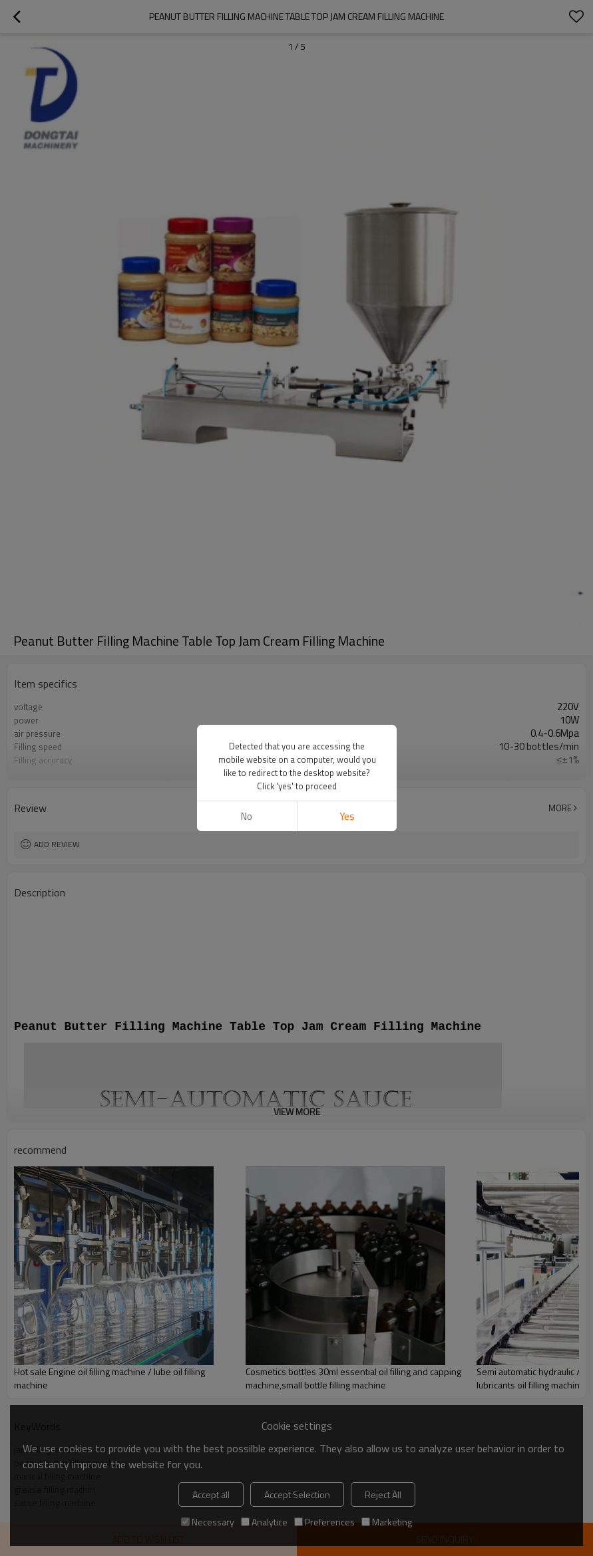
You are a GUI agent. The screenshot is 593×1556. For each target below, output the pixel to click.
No (246, 816)
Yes (346, 816)
